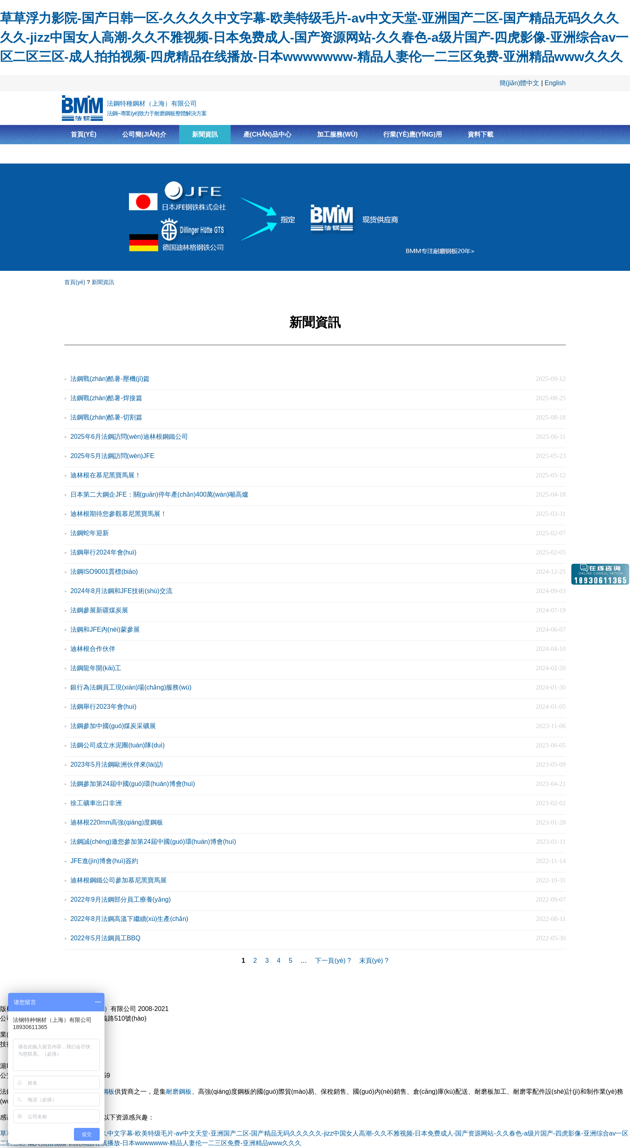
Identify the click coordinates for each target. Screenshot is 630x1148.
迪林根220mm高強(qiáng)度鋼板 (116, 822)
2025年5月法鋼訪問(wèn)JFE (112, 455)
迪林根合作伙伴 (92, 648)
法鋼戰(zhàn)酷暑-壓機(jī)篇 (109, 378)
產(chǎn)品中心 (267, 134)
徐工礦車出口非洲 (96, 803)
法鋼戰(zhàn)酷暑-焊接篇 (106, 398)
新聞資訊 (205, 134)
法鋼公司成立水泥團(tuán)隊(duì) (117, 745)
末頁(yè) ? (374, 960)
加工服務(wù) (337, 134)
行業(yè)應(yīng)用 (412, 134)
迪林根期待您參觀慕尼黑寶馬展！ (118, 513)
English (555, 83)
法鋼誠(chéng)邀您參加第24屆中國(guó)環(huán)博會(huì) (153, 841)
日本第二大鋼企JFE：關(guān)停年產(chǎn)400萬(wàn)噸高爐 (159, 494)
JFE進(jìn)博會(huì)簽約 (104, 860)
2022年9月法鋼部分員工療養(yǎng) (120, 899)
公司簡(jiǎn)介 (144, 134)
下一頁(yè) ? (333, 960)
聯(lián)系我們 (93, 153)
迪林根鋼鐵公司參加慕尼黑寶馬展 (118, 880)
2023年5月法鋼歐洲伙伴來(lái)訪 (116, 764)
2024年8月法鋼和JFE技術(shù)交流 (121, 590)
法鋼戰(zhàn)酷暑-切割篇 (106, 417)
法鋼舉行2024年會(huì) (103, 552)
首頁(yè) (83, 134)
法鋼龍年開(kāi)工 (95, 668)
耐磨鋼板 (179, 1091)
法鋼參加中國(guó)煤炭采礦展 (113, 725)
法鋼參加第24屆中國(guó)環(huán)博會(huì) (132, 783)
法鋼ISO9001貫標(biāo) (104, 571)
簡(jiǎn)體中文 (519, 83)
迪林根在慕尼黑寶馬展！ (105, 475)
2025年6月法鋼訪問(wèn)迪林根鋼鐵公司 (129, 436)
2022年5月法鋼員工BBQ (105, 938)
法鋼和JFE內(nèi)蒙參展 (104, 629)
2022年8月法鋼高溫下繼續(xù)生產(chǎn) (129, 918)
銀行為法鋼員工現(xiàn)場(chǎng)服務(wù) (130, 687)
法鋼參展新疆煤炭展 (99, 610)
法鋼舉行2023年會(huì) (103, 706)
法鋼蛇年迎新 (89, 533)
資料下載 (480, 134)
